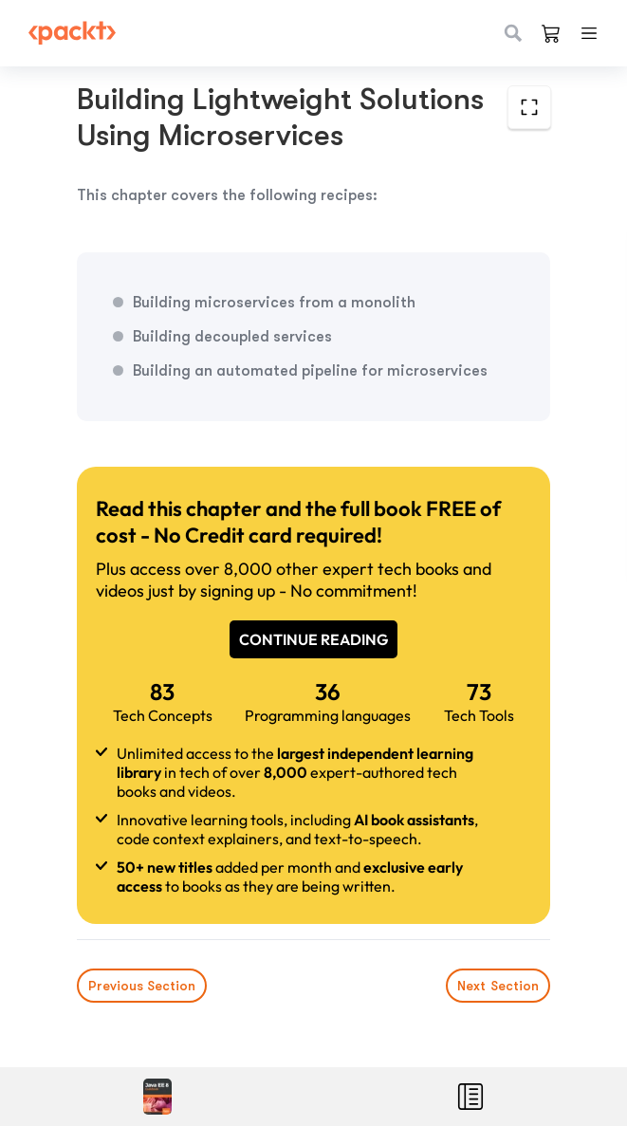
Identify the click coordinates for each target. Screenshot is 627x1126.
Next (498, 985)
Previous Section (141, 985)
